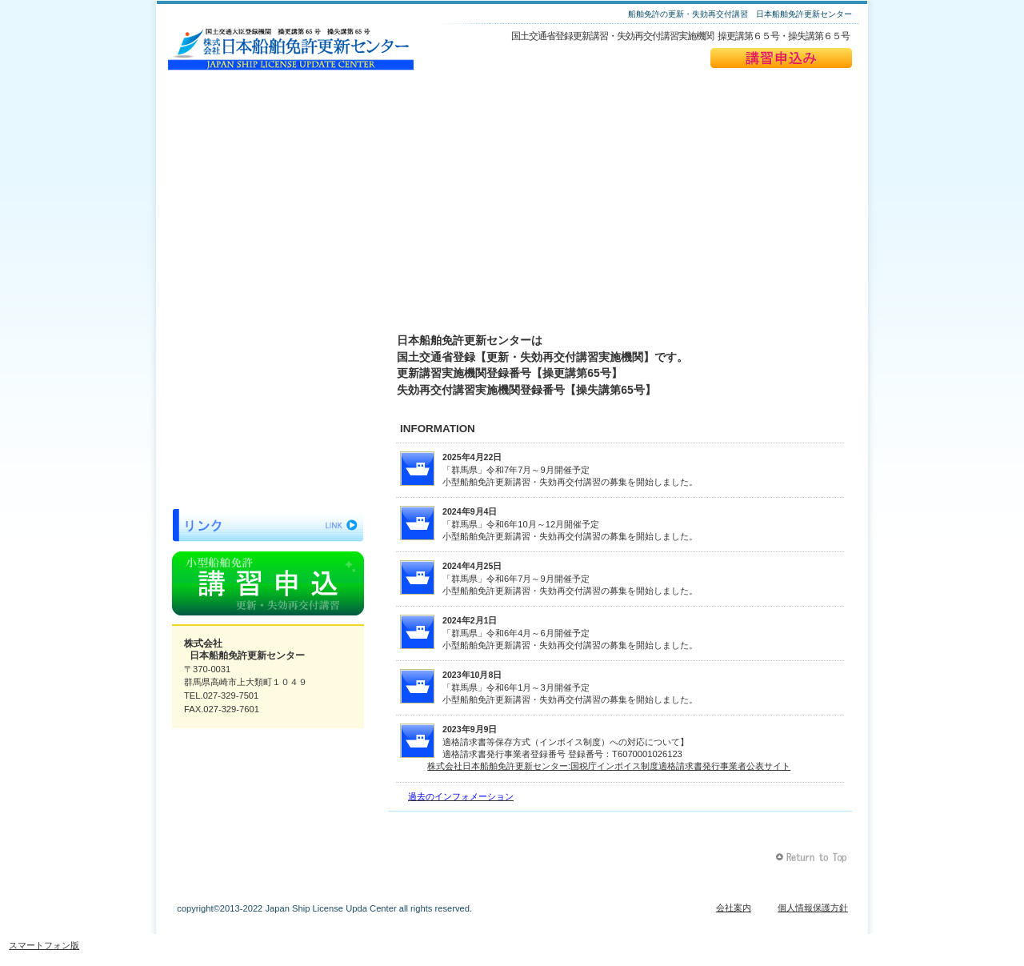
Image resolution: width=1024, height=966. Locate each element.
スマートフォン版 (44, 945)
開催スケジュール (268, 337)
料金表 (268, 374)
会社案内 (733, 907)
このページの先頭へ (813, 858)
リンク (268, 525)
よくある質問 (268, 412)
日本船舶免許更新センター (290, 49)
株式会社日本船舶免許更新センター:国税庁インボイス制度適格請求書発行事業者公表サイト (608, 766)
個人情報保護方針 (813, 907)
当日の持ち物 (268, 450)
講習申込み (781, 58)
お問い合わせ (268, 487)
